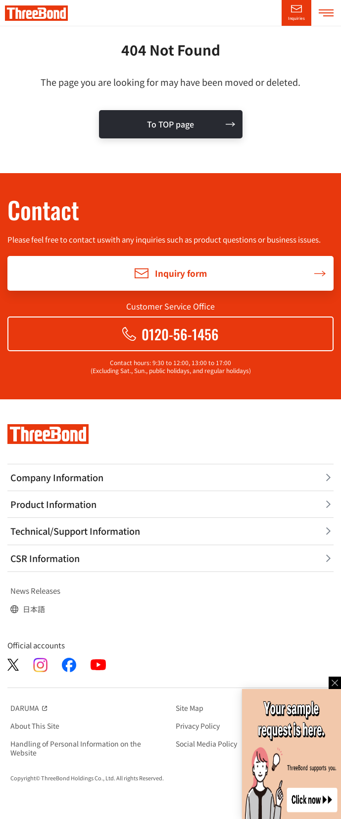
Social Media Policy (206, 744)
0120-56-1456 (180, 334)
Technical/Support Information (75, 530)
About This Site (34, 726)
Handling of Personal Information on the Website (75, 748)
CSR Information (45, 558)
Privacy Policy (198, 726)
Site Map (189, 708)
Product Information (53, 504)
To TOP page (170, 124)
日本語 (34, 609)
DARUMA (29, 708)
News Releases (35, 591)
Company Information (56, 477)
